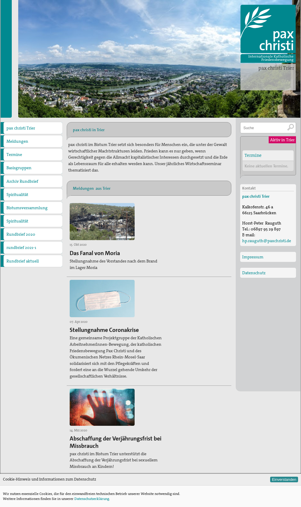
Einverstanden (284, 479)
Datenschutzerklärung (91, 498)
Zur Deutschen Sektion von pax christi (187, 462)
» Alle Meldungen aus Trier (90, 415)
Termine (14, 154)
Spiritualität (17, 194)
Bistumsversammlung (27, 207)
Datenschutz (253, 272)
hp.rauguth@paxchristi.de (105, 473)
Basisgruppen (18, 167)
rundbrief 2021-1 (21, 247)
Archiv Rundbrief (22, 181)
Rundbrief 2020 (20, 234)
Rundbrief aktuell (22, 261)
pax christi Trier (276, 68)
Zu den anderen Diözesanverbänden (186, 453)
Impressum (252, 256)
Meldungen (17, 141)
